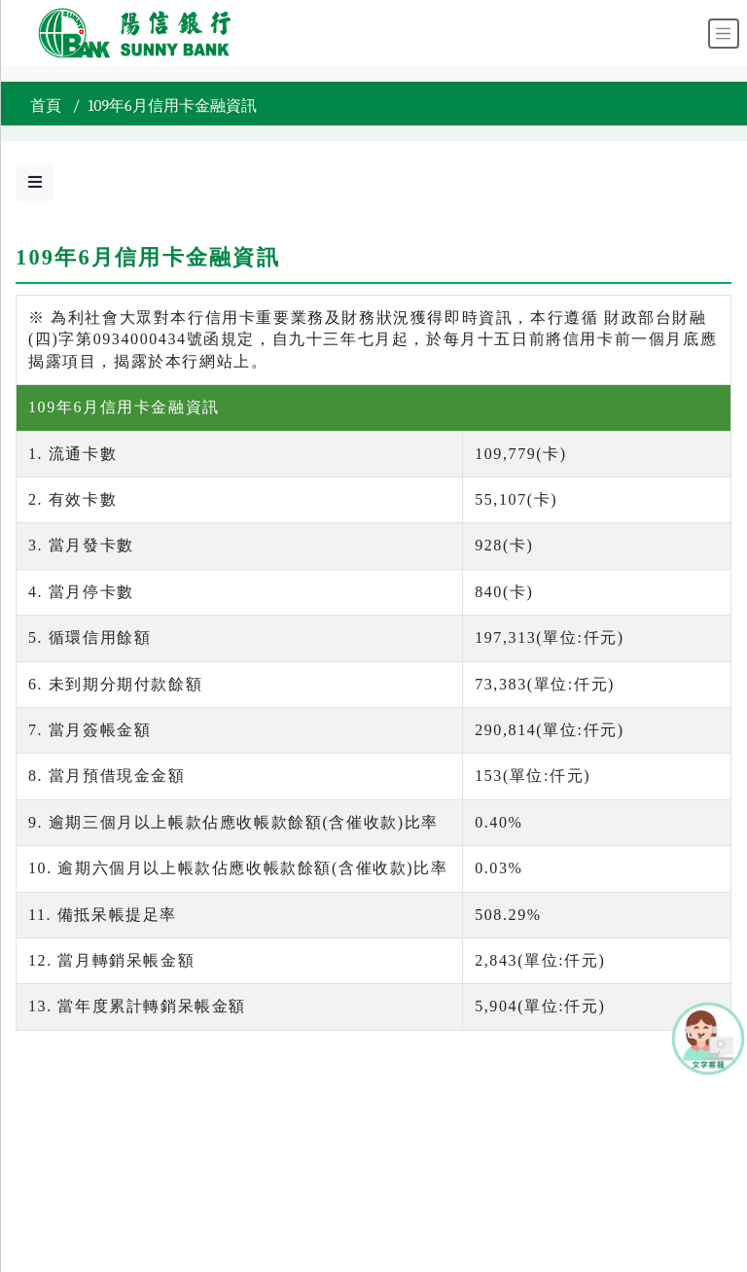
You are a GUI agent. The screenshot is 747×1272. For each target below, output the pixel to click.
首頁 (45, 106)
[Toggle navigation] (723, 33)
